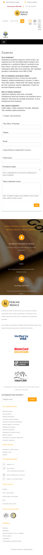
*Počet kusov (7, 158)
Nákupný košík (7, 452)
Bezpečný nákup (7, 411)
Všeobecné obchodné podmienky (12, 422)
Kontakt (5, 489)
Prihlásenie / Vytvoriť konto (10, 449)
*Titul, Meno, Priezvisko (11, 124)
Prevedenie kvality (9, 167)
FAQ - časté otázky (8, 493)
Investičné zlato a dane (9, 503)
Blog (4, 500)
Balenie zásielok (7, 435)
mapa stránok (28, 549)
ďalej (36, 205)
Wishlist (5, 454)
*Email (5, 141)
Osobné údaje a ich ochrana (11, 424)
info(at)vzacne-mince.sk (18, 475)
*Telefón (5, 132)
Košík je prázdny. (32, 2)
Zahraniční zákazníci (9, 440)
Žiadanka (5, 528)
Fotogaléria (6, 538)
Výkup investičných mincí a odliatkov (13, 533)
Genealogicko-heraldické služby (12, 541)
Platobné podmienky (9, 429)
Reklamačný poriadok (9, 427)
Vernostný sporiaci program (11, 419)
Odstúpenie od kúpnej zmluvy (11, 432)
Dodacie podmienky (8, 416)
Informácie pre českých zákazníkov (13, 437)
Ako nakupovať (7, 414)
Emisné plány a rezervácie (10, 496)
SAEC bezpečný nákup (13, 2)
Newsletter (6, 530)
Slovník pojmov (7, 536)
